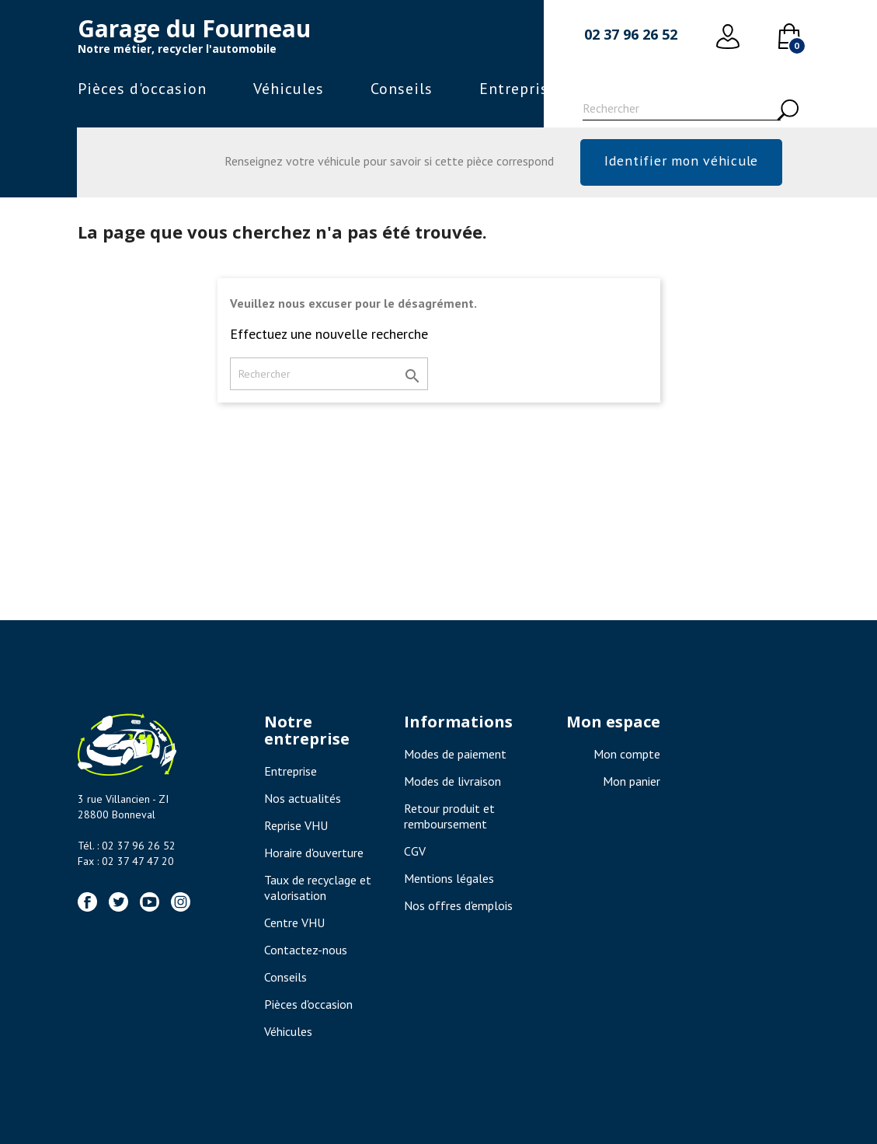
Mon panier (631, 781)
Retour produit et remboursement (449, 816)
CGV (415, 851)
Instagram (180, 902)
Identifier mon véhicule (681, 160)
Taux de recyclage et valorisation (317, 887)
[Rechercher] (682, 110)
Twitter (118, 902)
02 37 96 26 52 (630, 34)
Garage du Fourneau (194, 28)
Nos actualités (302, 798)
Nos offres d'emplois (458, 905)
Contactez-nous (305, 949)
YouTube (149, 902)
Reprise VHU (296, 825)
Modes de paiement (455, 754)
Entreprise (518, 88)
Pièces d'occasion (142, 88)
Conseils (402, 88)
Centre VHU (294, 922)
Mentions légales (449, 878)
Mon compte (626, 754)
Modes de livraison (452, 781)
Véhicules (288, 88)
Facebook (87, 902)
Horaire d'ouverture (314, 852)
